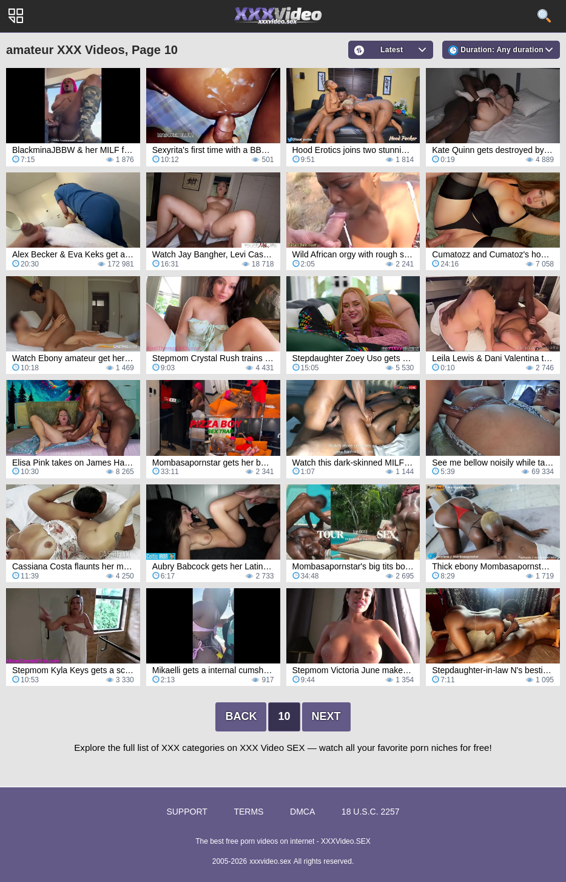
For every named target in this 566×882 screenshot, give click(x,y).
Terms (248, 811)
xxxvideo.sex (270, 861)
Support (186, 811)
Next (326, 716)
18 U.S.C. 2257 (371, 811)
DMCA (302, 811)
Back (241, 716)
